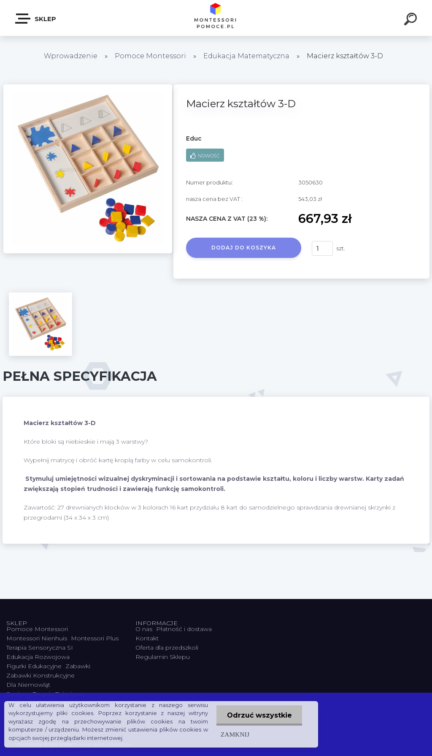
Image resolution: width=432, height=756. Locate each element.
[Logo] (216, 18)
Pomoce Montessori (150, 56)
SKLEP (36, 19)
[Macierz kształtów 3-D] (87, 87)
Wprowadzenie (70, 56)
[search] (411, 20)
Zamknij (234, 734)
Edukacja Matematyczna (247, 56)
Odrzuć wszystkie (259, 715)
